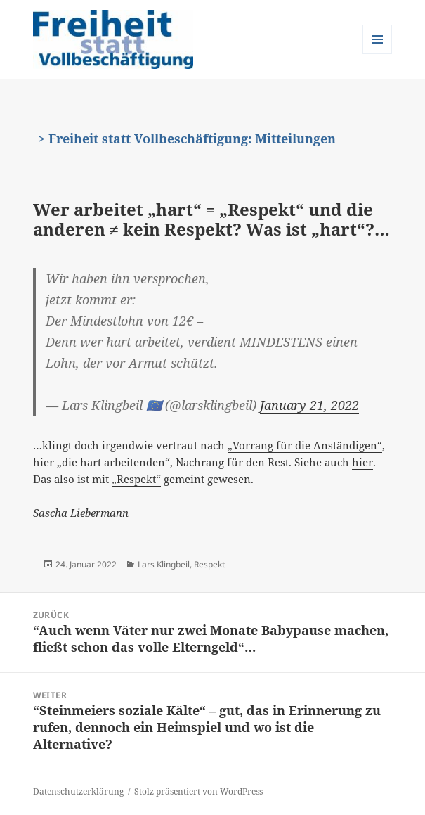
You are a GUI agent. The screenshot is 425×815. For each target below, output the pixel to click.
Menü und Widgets (377, 53)
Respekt (209, 564)
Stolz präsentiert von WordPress (198, 791)
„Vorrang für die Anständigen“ (305, 445)
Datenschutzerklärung (78, 791)
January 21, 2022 (309, 405)
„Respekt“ (136, 479)
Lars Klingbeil (164, 564)
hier (362, 462)
